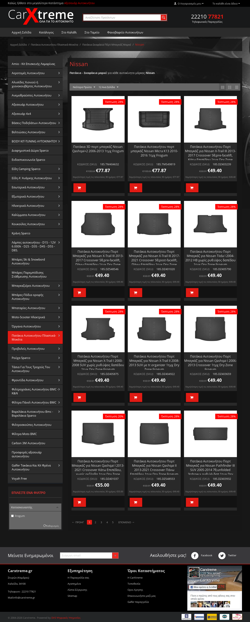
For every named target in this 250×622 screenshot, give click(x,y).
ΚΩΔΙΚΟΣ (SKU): (87, 164)
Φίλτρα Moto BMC (24, 434)
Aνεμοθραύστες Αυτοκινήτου (31, 95)
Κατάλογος (46, 32)
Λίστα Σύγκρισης (77, 589)
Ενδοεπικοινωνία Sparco (28, 160)
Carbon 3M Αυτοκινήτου (28, 443)
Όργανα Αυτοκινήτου (26, 326)
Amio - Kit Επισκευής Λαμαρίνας (33, 64)
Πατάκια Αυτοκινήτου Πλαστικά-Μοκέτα (54, 44)
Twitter (227, 555)
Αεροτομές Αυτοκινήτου (28, 73)
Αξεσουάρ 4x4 (21, 114)
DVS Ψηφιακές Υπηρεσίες (65, 617)
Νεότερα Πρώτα (84, 87)
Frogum (18, 516)
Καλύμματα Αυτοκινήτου (28, 215)
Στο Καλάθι (69, 32)
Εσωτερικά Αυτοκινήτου (28, 187)
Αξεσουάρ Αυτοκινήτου (28, 104)
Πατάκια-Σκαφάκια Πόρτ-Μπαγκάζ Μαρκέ (106, 44)
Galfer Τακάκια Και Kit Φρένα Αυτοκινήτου (31, 467)
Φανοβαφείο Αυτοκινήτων (125, 32)
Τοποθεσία (134, 583)
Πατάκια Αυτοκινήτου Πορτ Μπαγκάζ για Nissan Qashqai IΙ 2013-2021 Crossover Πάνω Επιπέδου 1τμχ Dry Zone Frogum (154, 467)
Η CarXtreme (135, 577)
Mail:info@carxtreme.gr (21, 597)
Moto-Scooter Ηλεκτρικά (28, 317)
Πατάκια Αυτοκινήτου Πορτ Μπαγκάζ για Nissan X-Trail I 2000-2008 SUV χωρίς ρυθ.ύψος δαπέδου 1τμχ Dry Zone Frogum (98, 362)
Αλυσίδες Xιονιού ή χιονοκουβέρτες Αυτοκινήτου (32, 84)
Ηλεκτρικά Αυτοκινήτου (28, 206)
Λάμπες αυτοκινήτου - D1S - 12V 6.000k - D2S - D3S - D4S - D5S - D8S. (34, 246)
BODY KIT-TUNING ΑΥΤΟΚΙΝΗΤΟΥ (34, 141)
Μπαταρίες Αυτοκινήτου (28, 308)
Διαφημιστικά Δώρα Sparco (30, 150)
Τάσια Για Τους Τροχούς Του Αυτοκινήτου (31, 369)
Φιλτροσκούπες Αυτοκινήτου (31, 425)
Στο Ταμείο (92, 32)
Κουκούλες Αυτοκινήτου (28, 224)
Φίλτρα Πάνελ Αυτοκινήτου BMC (34, 402)
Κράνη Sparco (21, 233)
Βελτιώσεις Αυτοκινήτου (28, 132)
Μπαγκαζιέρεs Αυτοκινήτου (31, 286)
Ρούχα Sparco (21, 358)
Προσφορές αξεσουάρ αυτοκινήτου (27, 454)
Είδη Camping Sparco (26, 169)
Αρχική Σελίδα (21, 32)
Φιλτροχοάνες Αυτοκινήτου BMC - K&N (35, 391)
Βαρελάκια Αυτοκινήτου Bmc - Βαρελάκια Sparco (32, 413)
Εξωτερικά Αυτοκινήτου (28, 196)
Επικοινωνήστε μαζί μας (142, 596)
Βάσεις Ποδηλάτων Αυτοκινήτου (34, 123)
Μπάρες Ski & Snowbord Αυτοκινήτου (28, 261)
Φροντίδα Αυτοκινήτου (27, 380)
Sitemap (72, 596)
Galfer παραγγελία (138, 602)
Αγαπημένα (74, 583)
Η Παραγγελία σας (78, 577)
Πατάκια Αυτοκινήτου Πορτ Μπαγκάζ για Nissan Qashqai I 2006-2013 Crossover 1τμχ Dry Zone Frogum (210, 362)
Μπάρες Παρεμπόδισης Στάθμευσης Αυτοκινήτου (29, 274)
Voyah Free (19, 478)
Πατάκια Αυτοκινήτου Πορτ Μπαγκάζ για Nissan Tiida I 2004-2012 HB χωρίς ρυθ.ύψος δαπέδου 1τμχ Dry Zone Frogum (210, 258)
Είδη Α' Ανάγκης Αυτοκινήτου (32, 178)
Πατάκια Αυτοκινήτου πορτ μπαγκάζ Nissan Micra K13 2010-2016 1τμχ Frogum (154, 151)
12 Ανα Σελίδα (108, 87)
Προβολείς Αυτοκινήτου (28, 349)
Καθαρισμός (52, 525)
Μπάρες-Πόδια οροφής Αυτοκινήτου (27, 297)
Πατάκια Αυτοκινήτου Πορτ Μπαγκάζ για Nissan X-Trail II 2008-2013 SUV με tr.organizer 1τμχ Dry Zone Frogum (154, 362)
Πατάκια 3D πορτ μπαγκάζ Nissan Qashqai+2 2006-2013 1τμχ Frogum (98, 149)
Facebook (201, 555)
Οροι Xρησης (135, 589)
